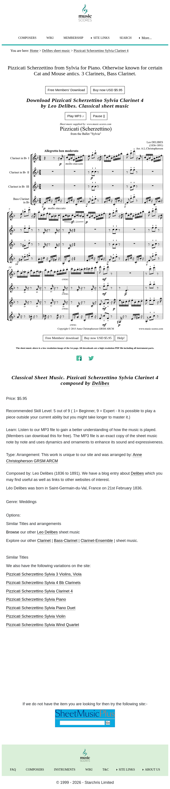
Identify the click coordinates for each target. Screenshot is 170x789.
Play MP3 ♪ (75, 116)
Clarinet (44, 540)
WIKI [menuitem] (50, 37)
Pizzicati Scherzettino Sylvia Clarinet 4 (39, 591)
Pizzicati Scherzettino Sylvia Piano (36, 599)
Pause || (99, 116)
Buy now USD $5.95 (107, 90)
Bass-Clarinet (65, 540)
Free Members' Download (66, 90)
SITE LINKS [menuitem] (101, 37)
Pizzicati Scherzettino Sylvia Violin (36, 616)
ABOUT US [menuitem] (152, 769)
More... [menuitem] (146, 38)
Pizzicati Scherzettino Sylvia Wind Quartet (42, 625)
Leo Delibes (47, 532)
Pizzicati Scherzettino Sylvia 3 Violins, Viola (44, 574)
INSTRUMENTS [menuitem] (64, 769)
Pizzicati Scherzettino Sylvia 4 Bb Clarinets (43, 583)
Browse (12, 532)
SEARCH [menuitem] (125, 37)
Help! (121, 338)
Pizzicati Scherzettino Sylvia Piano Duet (40, 608)
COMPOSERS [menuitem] (27, 37)
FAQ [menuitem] (13, 769)
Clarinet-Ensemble (97, 540)
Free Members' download (62, 338)
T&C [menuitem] (106, 769)
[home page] (85, 13)
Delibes (100, 383)
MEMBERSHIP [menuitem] (73, 37)
